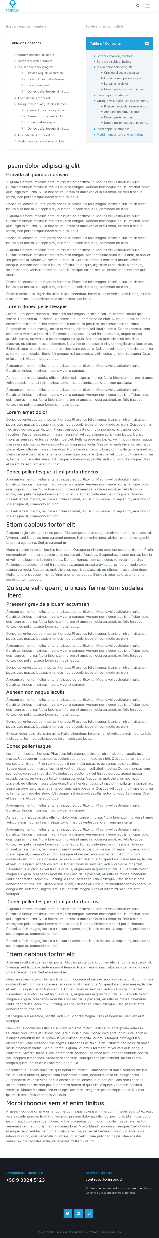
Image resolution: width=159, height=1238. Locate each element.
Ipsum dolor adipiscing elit (35, 67)
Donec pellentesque (41, 122)
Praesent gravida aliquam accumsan (48, 110)
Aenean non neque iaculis (45, 116)
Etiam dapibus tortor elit (34, 98)
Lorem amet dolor (40, 85)
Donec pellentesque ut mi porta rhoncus (49, 91)
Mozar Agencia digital (105, 1231)
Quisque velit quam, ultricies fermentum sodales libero (44, 104)
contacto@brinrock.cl (104, 1179)
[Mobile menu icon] (148, 6)
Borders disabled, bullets (35, 61)
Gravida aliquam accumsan (45, 73)
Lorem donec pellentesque (46, 79)
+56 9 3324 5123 (25, 1180)
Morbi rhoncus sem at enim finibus (41, 141)
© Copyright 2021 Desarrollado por (64, 1231)
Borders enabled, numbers (35, 55)
